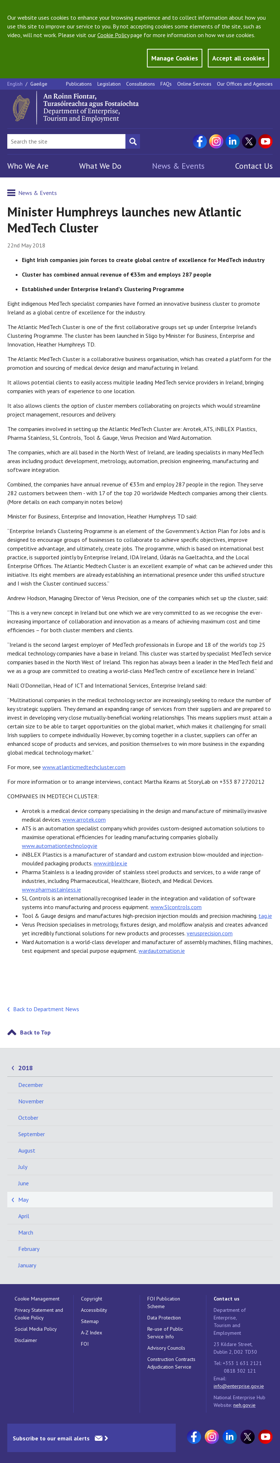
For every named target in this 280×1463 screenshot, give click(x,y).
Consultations (140, 84)
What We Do (100, 166)
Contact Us (254, 166)
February (28, 1248)
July (22, 1166)
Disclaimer (26, 1340)
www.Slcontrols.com (176, 907)
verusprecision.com (210, 933)
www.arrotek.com (84, 819)
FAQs (166, 84)
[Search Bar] (66, 141)
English (15, 84)
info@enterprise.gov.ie (239, 1386)
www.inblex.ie (110, 863)
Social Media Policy (36, 1329)
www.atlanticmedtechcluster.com (83, 767)
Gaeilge (38, 84)
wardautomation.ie (162, 950)
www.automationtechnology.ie (59, 845)
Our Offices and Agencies (245, 84)
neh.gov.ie (244, 1405)
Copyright (91, 1298)
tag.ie (265, 915)
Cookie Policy (113, 35)
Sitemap (90, 1321)
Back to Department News (46, 1009)
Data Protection (164, 1317)
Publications (79, 84)
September (31, 1134)
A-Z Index (91, 1332)
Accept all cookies (238, 58)
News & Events (178, 166)
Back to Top (35, 1032)
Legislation (109, 84)
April (23, 1216)
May (23, 1199)
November (31, 1101)
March (25, 1232)
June (23, 1183)
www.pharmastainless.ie (51, 889)
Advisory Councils (166, 1348)
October (28, 1117)
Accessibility (94, 1310)
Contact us (227, 1298)
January (27, 1265)
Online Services (194, 84)
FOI (85, 1344)
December (30, 1084)
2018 (25, 1068)
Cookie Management (37, 1298)
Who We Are (27, 166)
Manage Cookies (174, 58)
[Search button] (132, 141)
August (26, 1150)
